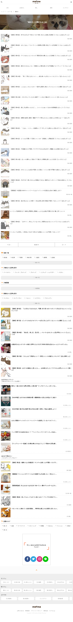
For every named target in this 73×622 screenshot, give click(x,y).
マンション (59, 526)
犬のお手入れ (60, 582)
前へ (9, 244)
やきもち (49, 526)
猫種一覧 (37, 303)
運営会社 (46, 610)
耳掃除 (41, 526)
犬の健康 (38, 582)
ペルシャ (27, 298)
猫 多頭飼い (26, 598)
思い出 (4, 530)
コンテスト (66, 7)
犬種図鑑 (37, 288)
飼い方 (4, 526)
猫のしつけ (6, 590)
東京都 (4, 257)
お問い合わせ (20, 610)
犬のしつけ (6, 582)
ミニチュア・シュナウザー (46, 272)
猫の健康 (38, 590)
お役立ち (22, 7)
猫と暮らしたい (28, 590)
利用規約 (27, 610)
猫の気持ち (50, 590)
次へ (64, 244)
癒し (36, 7)
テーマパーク (20, 526)
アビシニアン (47, 298)
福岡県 (44, 257)
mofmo (36, 2)
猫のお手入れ (60, 590)
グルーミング (32, 526)
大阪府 (36, 257)
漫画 (51, 7)
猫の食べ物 (17, 590)
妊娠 (12, 526)
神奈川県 (28, 257)
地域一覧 (37, 262)
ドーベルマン (6, 272)
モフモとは (52, 610)
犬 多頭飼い (9, 598)
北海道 (52, 257)
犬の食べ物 (17, 582)
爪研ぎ (67, 526)
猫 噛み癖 (60, 598)
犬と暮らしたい (28, 582)
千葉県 (20, 257)
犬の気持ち (50, 582)
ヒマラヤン (37, 298)
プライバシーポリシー (36, 610)
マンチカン (5, 298)
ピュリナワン (43, 598)
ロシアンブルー (17, 298)
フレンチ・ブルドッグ (19, 272)
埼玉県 (12, 257)
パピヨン (60, 272)
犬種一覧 (37, 277)
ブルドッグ (32, 272)
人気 (7, 7)
